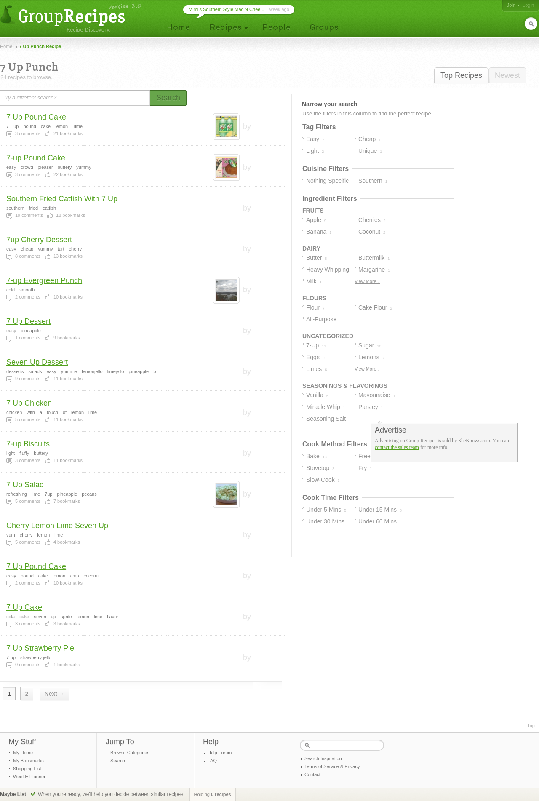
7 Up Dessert (28, 321)
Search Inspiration (323, 758)
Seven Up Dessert (37, 362)
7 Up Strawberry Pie (40, 648)
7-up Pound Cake (35, 158)
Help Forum (220, 752)
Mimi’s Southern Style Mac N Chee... (226, 9)
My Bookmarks (28, 760)
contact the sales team (397, 447)
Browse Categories (129, 752)
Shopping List (27, 768)
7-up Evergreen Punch (44, 280)
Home (6, 46)
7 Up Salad (25, 485)
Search (117, 760)
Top (531, 725)
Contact (312, 774)
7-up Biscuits (28, 444)
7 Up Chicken (29, 403)
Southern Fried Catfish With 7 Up (61, 199)
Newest (507, 75)
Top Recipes (461, 75)
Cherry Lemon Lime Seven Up (57, 525)
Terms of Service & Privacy (332, 766)
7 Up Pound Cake (36, 117)
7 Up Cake (24, 607)
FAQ (212, 760)
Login (528, 5)
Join (511, 5)
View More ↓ (367, 281)
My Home (23, 752)
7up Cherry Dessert (39, 239)
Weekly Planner (29, 776)
